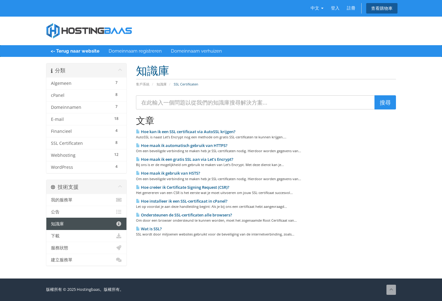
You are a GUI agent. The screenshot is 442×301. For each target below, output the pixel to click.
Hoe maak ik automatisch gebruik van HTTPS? (181, 145)
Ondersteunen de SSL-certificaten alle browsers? (184, 215)
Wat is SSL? (149, 229)
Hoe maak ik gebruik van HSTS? (168, 173)
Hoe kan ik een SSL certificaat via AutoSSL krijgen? (185, 131)
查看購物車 (382, 8)
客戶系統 (142, 84)
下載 (86, 236)
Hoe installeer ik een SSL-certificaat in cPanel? (181, 201)
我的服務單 (86, 200)
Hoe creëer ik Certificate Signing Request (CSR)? (182, 187)
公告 (86, 212)
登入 (335, 8)
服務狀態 (86, 247)
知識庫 (162, 84)
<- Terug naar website (75, 51)
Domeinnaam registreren (135, 51)
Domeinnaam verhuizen (196, 51)
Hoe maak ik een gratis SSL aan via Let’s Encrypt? (184, 159)
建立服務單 (86, 259)
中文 (317, 8)
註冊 (351, 8)
